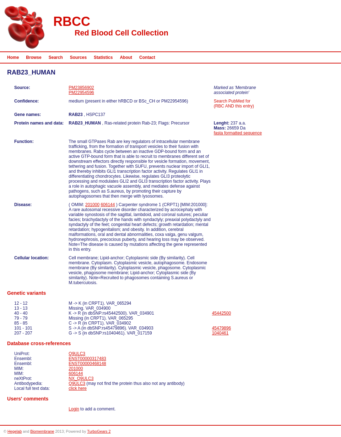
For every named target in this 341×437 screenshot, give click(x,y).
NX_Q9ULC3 (81, 378)
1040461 (220, 333)
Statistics (103, 57)
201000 (92, 204)
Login (74, 408)
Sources (78, 57)
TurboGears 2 (98, 431)
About (126, 57)
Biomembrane (42, 431)
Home (13, 57)
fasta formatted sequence (238, 133)
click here (78, 388)
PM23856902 (81, 87)
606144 (108, 204)
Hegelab (14, 431)
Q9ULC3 (77, 353)
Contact (147, 57)
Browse (33, 57)
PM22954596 (81, 92)
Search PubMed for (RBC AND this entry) (234, 104)
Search (56, 57)
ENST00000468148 (87, 363)
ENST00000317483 (87, 358)
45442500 (221, 313)
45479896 (221, 328)
